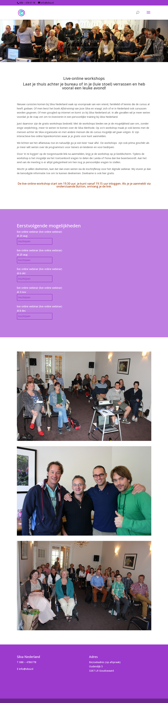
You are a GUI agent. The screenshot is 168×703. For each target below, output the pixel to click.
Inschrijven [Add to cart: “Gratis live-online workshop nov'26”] (24, 297)
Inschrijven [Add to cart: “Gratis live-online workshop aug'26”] (24, 241)
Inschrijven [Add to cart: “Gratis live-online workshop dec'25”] (24, 260)
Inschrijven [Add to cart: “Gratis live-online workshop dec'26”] (24, 316)
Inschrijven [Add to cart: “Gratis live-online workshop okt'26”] (24, 278)
